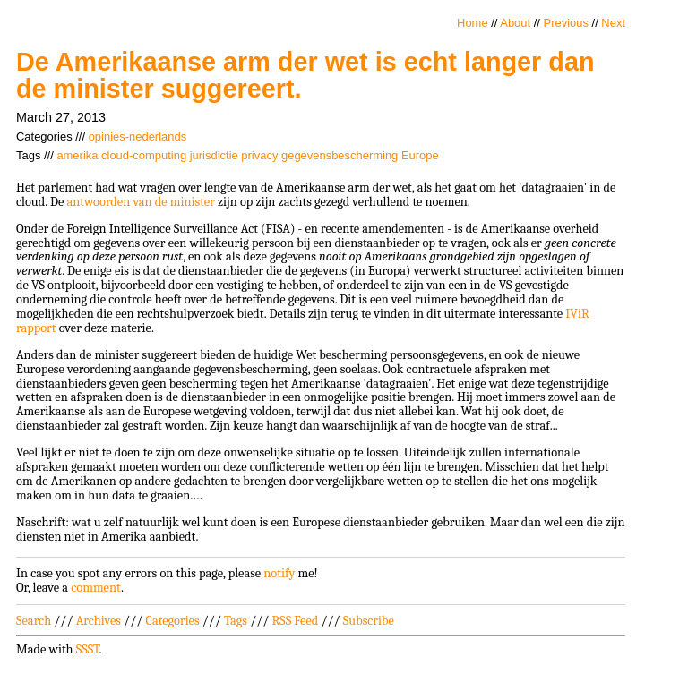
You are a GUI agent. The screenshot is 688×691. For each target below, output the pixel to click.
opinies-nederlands (137, 136)
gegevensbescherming (339, 155)
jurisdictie (214, 155)
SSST (87, 649)
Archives (98, 620)
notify (279, 573)
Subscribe (368, 620)
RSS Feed (295, 620)
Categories (172, 620)
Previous (566, 23)
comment (96, 587)
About (515, 23)
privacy (259, 155)
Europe (420, 155)
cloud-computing (143, 155)
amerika (77, 155)
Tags (235, 620)
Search (33, 620)
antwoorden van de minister (140, 201)
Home (472, 23)
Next (613, 23)
